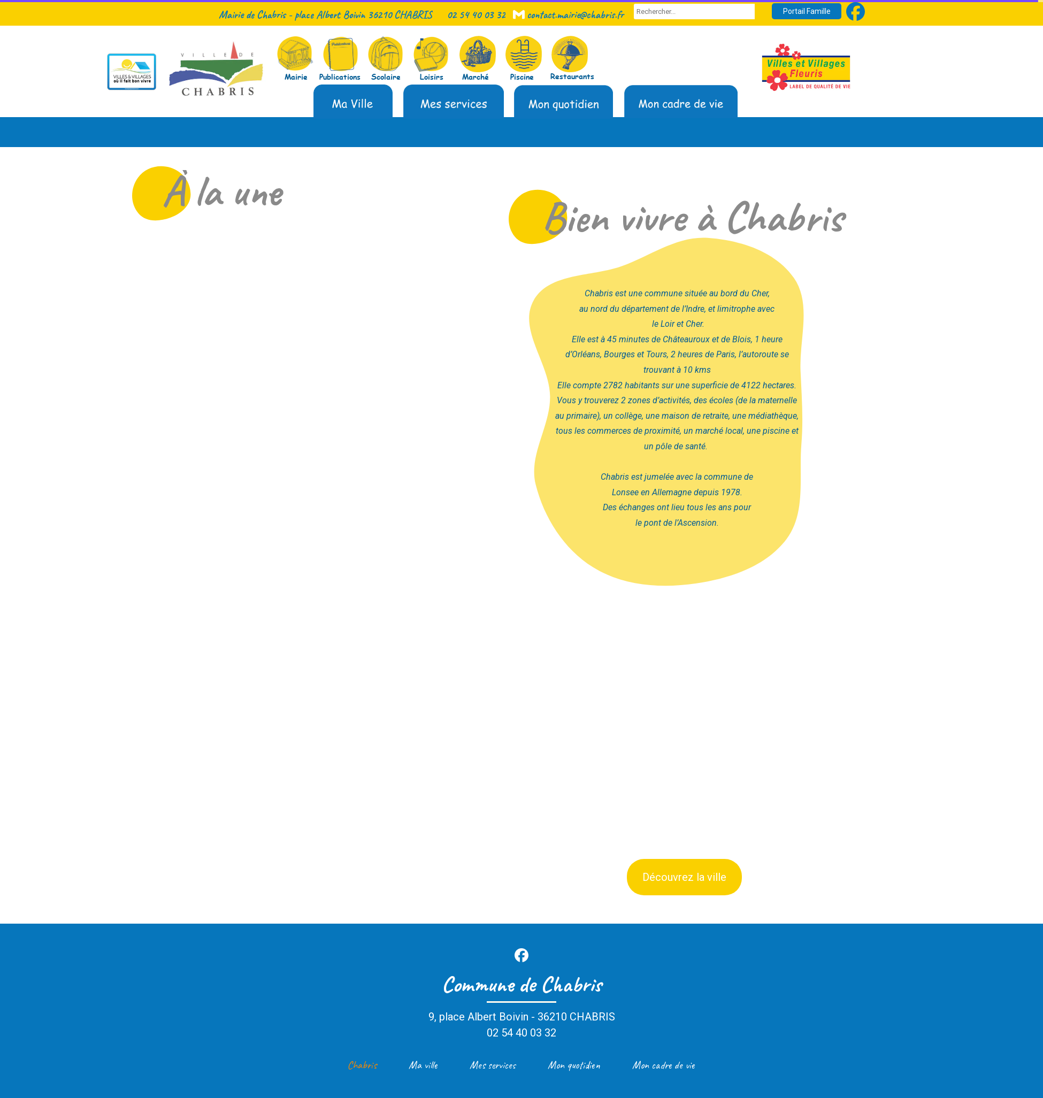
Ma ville (423, 1065)
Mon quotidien (574, 1065)
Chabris (362, 1065)
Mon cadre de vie (663, 1065)
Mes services (493, 1065)
